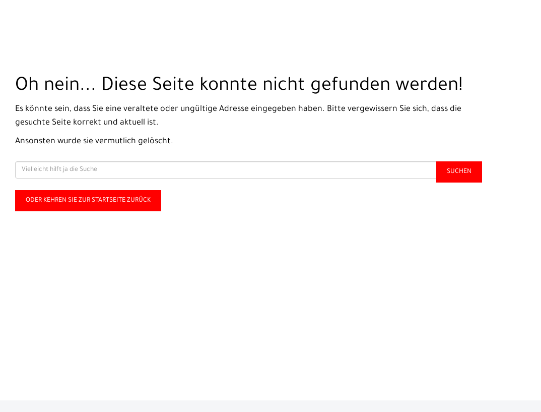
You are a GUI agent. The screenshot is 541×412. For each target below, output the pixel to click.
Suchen (459, 171)
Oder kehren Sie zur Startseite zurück (88, 200)
